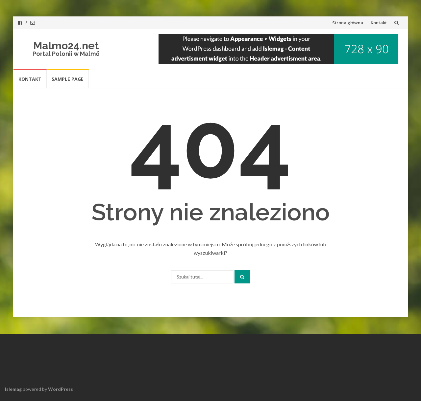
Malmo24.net (66, 45)
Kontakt (379, 23)
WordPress (60, 389)
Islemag (13, 389)
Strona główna (347, 23)
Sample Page (68, 79)
